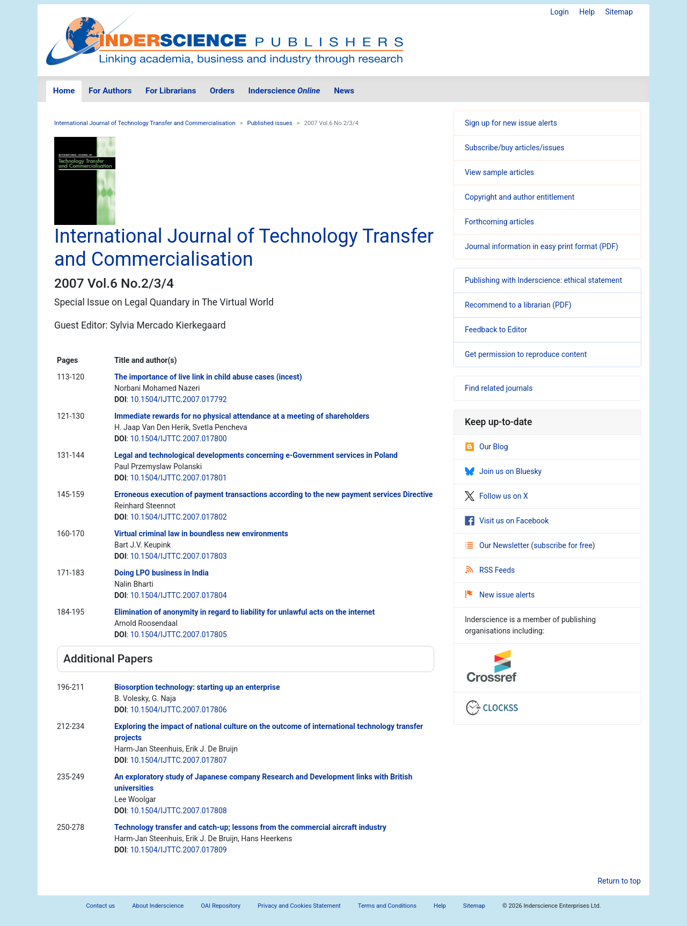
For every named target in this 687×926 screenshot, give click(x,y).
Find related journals (498, 388)
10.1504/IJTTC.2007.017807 (178, 760)
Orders (222, 91)
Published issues (270, 123)
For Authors (110, 91)
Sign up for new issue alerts (511, 123)
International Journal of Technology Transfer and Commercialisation (145, 123)
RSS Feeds (490, 570)
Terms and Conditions (387, 905)
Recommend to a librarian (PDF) (518, 305)
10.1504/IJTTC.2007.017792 (178, 399)
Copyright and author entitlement (519, 197)
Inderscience (284, 91)
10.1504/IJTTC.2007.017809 (178, 849)
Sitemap (619, 12)
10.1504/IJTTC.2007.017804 (178, 595)
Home (64, 91)
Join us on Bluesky (503, 471)
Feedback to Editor (496, 329)
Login (559, 12)
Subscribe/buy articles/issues (514, 147)
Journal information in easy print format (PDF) (541, 246)
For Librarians (170, 91)
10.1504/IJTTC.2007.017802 (178, 517)
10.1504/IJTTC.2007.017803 (178, 556)
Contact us (100, 905)
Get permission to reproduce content (526, 354)
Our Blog (486, 446)
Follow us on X (496, 496)
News (344, 91)
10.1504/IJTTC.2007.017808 (178, 810)
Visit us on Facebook (507, 520)
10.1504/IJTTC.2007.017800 (178, 438)
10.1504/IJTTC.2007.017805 (178, 634)
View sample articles (499, 172)
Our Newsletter (498, 545)
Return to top (619, 881)
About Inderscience (158, 905)
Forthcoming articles (499, 221)
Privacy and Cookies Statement (299, 905)
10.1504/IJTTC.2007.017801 (178, 477)
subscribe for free (563, 545)
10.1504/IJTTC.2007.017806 (178, 709)
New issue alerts (500, 594)
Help (587, 12)
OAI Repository (220, 905)
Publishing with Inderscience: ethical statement (543, 280)
